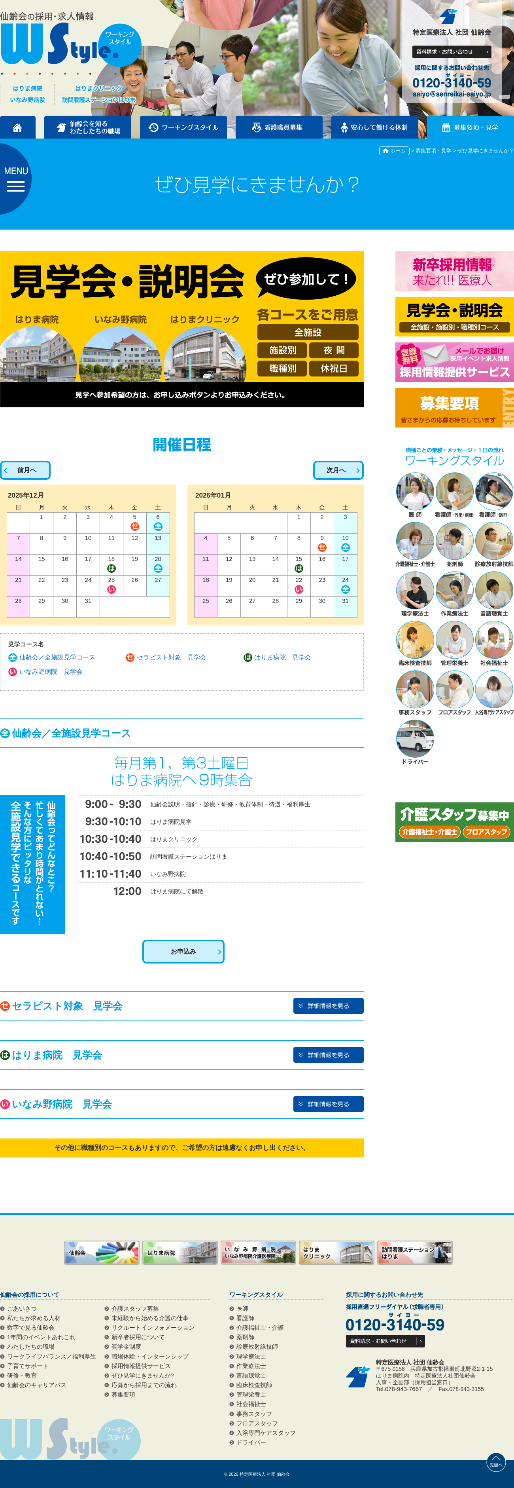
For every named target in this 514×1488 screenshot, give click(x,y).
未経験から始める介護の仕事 (150, 1318)
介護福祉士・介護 (260, 1328)
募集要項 (123, 1394)
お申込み (183, 951)
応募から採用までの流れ (144, 1385)
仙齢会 (102, 1253)
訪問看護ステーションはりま (415, 1253)
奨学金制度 (126, 1347)
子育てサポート (28, 1366)
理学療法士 (251, 1356)
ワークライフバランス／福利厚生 (51, 1356)
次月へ (336, 470)
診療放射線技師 (257, 1347)
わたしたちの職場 (31, 1347)
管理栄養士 (251, 1394)
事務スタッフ (254, 1414)
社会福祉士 (251, 1404)
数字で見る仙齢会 (31, 1328)
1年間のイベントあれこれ (41, 1337)
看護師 (245, 1318)
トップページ (18, 127)
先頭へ (496, 1462)
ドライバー (251, 1442)
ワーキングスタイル (183, 127)
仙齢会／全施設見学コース (57, 657)
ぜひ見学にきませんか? (142, 1375)
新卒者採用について (138, 1337)
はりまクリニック (336, 1253)
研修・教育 (22, 1375)
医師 (242, 1309)
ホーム (398, 151)
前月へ (26, 470)
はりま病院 (180, 1253)
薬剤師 (245, 1337)
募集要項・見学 (470, 127)
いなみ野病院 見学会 (51, 671)
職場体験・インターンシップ (150, 1356)
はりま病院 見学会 (282, 657)
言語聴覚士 (251, 1375)
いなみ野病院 (258, 1253)
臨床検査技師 (254, 1385)
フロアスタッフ (257, 1423)
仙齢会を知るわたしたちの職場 (87, 127)
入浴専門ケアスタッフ (266, 1433)
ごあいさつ (22, 1309)
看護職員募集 (279, 127)
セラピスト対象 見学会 (171, 657)
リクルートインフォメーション (153, 1328)
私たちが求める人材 (33, 1318)
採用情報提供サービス (141, 1366)
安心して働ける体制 (374, 127)
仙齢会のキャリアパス (36, 1385)
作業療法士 (251, 1366)
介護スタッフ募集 (135, 1309)
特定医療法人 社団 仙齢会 (265, 1474)
